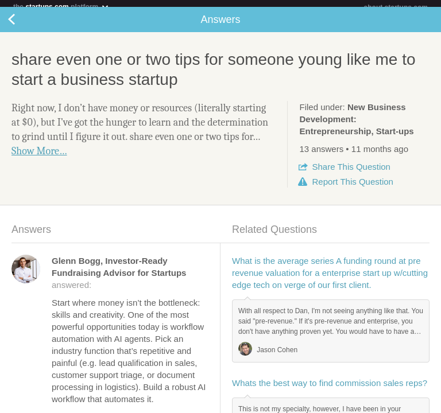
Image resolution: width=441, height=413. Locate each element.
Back (23, 26)
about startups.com (396, 7)
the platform (61, 6)
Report (352, 188)
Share (351, 173)
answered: (119, 280)
